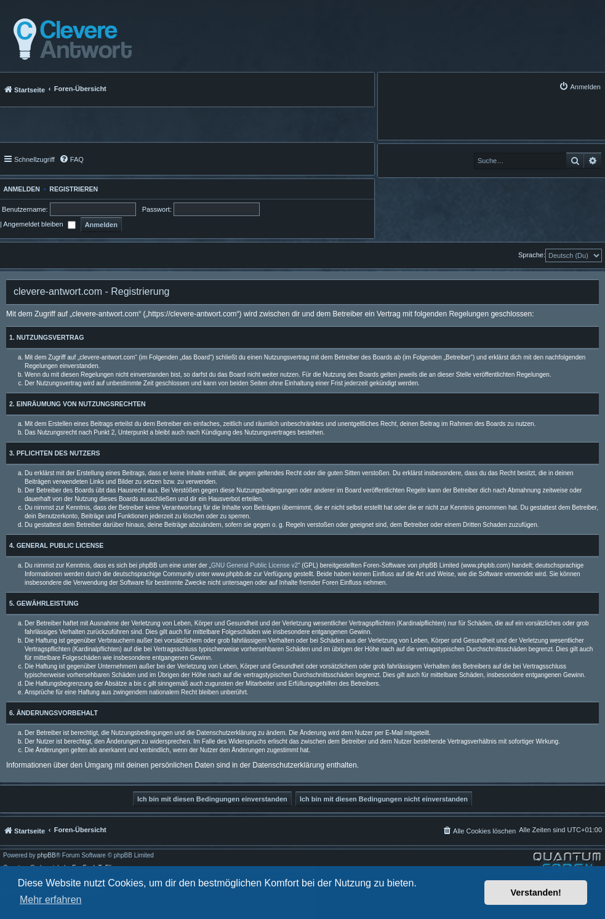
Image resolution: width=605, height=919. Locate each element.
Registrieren (73, 189)
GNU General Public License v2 (254, 565)
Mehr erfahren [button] (51, 899)
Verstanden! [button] (536, 892)
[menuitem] (580, 86)
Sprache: (531, 255)
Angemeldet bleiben (39, 224)
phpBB (47, 856)
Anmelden (20, 189)
